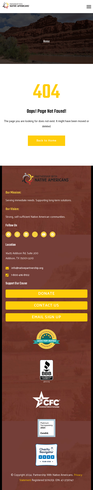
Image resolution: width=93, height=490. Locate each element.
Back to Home (47, 140)
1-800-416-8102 (20, 275)
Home (46, 41)
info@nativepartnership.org (27, 268)
